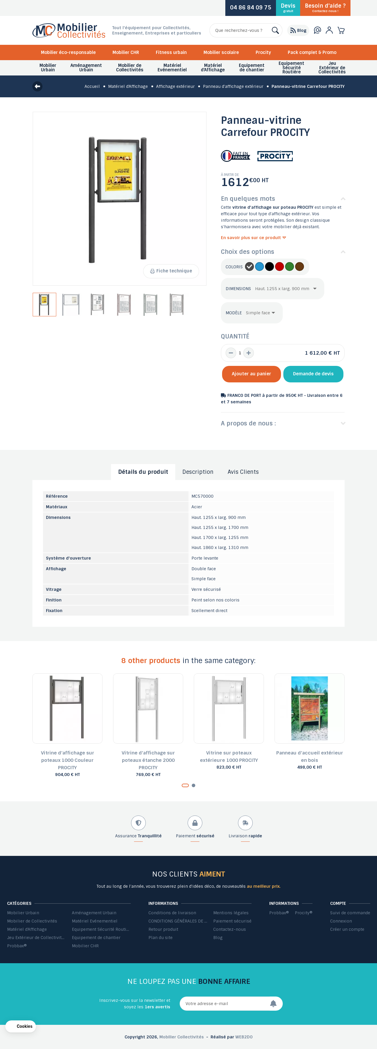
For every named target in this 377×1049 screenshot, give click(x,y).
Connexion (341, 921)
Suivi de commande (350, 912)
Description (198, 472)
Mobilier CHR (126, 52)
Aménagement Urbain (94, 912)
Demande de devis (313, 374)
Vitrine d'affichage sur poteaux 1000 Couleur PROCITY (67, 760)
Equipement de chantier (96, 937)
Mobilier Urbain (23, 912)
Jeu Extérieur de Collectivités (36, 937)
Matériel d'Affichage (27, 929)
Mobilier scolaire (221, 52)
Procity (263, 52)
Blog (218, 937)
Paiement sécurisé (232, 921)
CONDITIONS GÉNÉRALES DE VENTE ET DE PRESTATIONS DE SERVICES (177, 921)
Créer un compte (347, 929)
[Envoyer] (276, 1004)
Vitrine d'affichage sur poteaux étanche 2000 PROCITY (148, 760)
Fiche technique (171, 271)
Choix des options (247, 252)
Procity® (303, 912)
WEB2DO (244, 1037)
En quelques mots (248, 199)
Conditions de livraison (172, 912)
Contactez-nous (229, 929)
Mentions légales (231, 912)
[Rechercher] (245, 30)
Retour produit (163, 929)
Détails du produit (143, 472)
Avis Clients (243, 472)
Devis (288, 7)
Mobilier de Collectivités (32, 921)
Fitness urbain (171, 52)
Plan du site (160, 937)
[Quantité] (239, 353)
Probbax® (17, 945)
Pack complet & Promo (312, 52)
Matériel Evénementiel (95, 921)
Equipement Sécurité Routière (101, 929)
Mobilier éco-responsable (68, 52)
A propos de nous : (248, 423)
